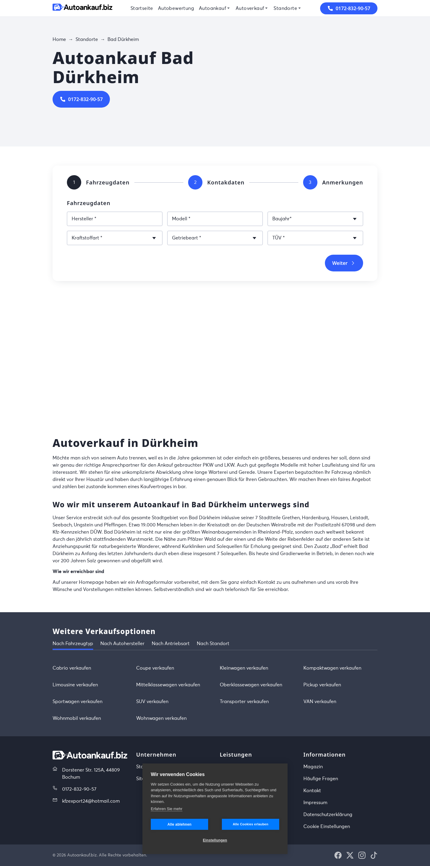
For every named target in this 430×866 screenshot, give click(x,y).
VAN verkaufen (319, 701)
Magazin (313, 766)
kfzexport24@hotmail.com (91, 801)
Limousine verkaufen (75, 684)
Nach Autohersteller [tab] (122, 643)
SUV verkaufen (152, 701)
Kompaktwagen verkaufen (332, 668)
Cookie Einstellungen (326, 826)
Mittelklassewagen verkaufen (168, 684)
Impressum (315, 802)
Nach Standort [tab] (213, 643)
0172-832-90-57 (81, 99)
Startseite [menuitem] (141, 8)
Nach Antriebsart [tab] (171, 643)
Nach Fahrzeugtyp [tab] (73, 643)
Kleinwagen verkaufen (244, 668)
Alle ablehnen (180, 824)
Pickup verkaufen (322, 684)
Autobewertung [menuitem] (176, 8)
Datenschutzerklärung (327, 814)
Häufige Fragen (320, 778)
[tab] (74, 182)
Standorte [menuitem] (285, 8)
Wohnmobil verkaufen (77, 718)
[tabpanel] (215, 693)
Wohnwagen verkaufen (161, 718)
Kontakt (312, 790)
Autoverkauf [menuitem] (250, 8)
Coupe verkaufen (155, 668)
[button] (338, 855)
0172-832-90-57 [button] (348, 8)
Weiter (344, 263)
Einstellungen (215, 840)
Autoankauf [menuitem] (212, 8)
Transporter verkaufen (244, 701)
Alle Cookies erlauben (250, 824)
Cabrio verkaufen (72, 668)
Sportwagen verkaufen (77, 701)
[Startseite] (82, 8)
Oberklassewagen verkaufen (251, 684)
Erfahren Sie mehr (166, 809)
